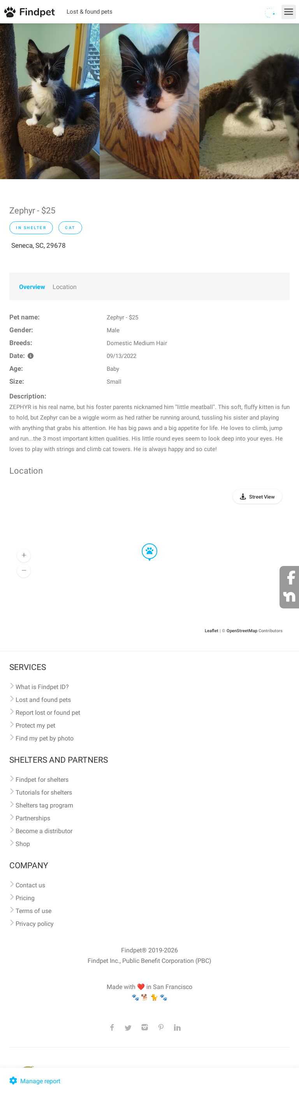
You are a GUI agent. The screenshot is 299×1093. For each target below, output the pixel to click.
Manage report (34, 1081)
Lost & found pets (90, 11)
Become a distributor (44, 831)
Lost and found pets (43, 699)
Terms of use (33, 911)
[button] (144, 543)
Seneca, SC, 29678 (38, 245)
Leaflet (211, 630)
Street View (262, 497)
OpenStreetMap (242, 630)
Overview (32, 287)
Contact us (30, 885)
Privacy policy (35, 923)
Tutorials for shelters (44, 792)
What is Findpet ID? (42, 687)
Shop (23, 844)
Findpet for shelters (42, 779)
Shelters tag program (44, 805)
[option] (50, 101)
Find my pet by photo (45, 738)
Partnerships (33, 818)
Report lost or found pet (48, 712)
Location (65, 287)
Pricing (25, 898)
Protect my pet (35, 725)
